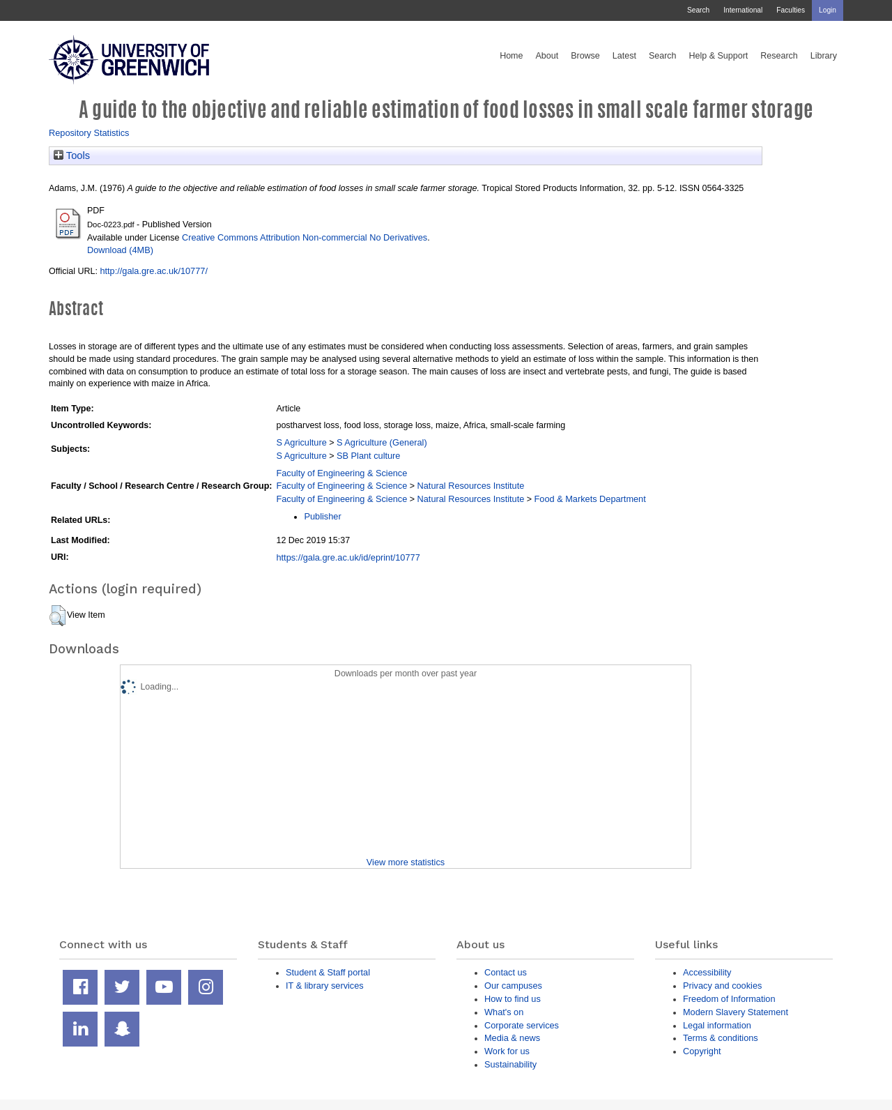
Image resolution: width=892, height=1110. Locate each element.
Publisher (322, 516)
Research (779, 56)
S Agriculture (301, 442)
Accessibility (707, 972)
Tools (72, 155)
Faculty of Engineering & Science (341, 473)
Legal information (717, 1025)
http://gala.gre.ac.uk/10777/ (154, 271)
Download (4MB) (120, 250)
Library (823, 56)
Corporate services (521, 1025)
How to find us (512, 999)
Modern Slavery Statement (735, 1012)
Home (511, 56)
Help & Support (718, 56)
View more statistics (406, 862)
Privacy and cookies (722, 985)
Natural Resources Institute (471, 485)
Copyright (702, 1051)
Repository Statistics (89, 133)
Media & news (512, 1038)
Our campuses (513, 985)
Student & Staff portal (328, 972)
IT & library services (325, 985)
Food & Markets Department (590, 499)
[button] (57, 615)
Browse (585, 56)
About (546, 56)
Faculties (790, 10)
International (742, 10)
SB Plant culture (368, 455)
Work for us (507, 1051)
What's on (503, 1012)
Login (827, 10)
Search (698, 10)
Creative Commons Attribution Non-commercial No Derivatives (304, 237)
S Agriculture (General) (382, 442)
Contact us (505, 972)
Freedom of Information (729, 999)
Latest (624, 56)
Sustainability (510, 1064)
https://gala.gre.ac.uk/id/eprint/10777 (348, 557)
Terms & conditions (720, 1038)
